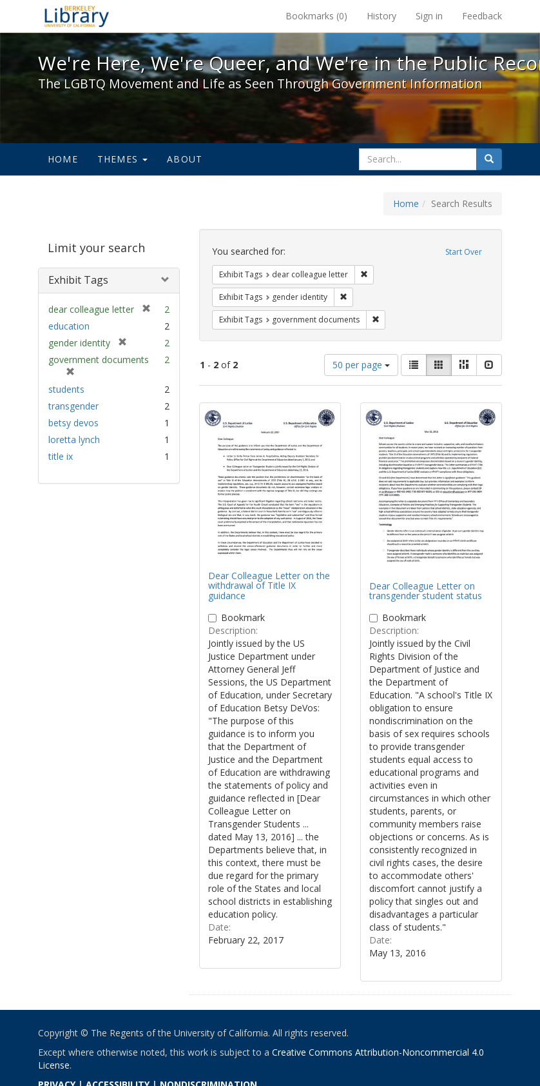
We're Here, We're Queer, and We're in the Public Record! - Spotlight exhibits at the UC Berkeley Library (76, 16)
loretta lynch (74, 439)
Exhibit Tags (78, 280)
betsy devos (73, 423)
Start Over (463, 251)
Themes (122, 159)
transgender (73, 406)
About (184, 159)
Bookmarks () (316, 16)
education (69, 326)
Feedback (482, 16)
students (66, 389)
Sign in (429, 16)
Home (63, 159)
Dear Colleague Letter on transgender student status (425, 591)
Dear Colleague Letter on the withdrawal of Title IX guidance (269, 585)
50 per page (361, 365)
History (381, 16)
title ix (60, 456)
